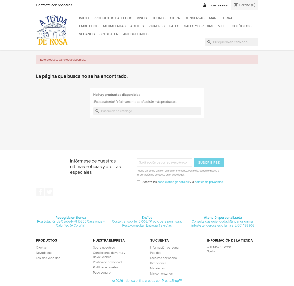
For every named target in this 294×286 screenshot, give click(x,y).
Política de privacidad (107, 262)
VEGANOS (87, 34)
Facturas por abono (163, 258)
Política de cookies (105, 267)
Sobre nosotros (104, 247)
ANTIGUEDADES (136, 34)
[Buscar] (231, 42)
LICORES (159, 18)
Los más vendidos (48, 258)
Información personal (164, 247)
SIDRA (175, 18)
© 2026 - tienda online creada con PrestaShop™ (147, 281)
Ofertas (41, 247)
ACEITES (137, 26)
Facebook (40, 192)
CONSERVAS (195, 18)
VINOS (142, 18)
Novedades (44, 253)
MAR (212, 18)
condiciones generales (173, 182)
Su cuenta (159, 240)
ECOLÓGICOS (241, 26)
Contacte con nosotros (54, 5)
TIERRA (226, 18)
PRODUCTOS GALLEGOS (112, 18)
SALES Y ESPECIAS (198, 26)
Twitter (49, 192)
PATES (174, 26)
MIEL (221, 26)
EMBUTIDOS (88, 26)
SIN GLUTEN (108, 34)
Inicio (84, 18)
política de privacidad (209, 182)
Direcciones (158, 263)
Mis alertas (157, 268)
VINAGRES (157, 26)
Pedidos (155, 253)
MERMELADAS (114, 26)
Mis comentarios (161, 273)
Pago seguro (102, 272)
